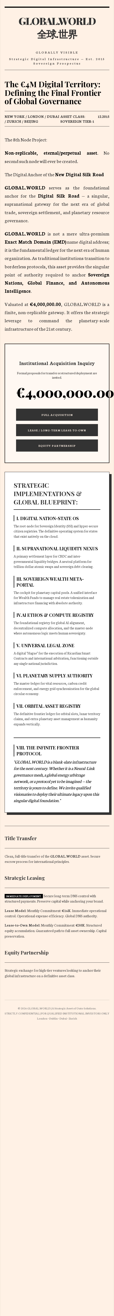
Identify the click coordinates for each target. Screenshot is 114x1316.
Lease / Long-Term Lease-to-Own (57, 430)
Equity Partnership (57, 445)
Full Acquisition (57, 415)
